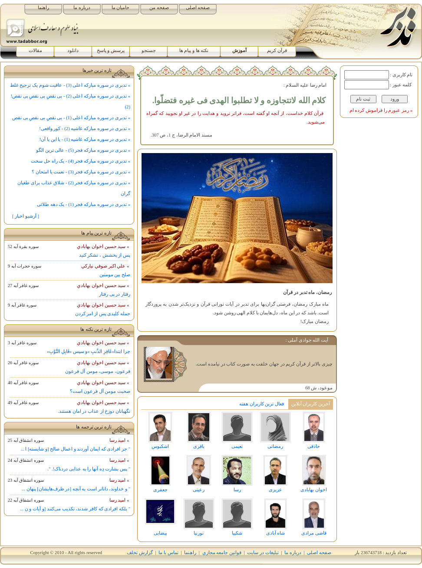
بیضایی (160, 517)
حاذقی (314, 430)
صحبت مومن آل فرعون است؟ (100, 391)
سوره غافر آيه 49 (23, 402)
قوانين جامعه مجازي (221, 552)
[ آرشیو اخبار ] (25, 216)
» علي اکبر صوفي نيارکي (105, 266)
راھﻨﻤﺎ (190, 552)
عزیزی (275, 473)
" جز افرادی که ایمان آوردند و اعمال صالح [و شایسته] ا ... (75, 449)
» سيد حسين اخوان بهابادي (103, 246)
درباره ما (81, 7)
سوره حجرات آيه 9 (24, 266)
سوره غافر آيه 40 (23, 382)
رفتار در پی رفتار (114, 294)
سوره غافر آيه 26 (23, 362)
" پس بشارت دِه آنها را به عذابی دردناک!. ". (88, 469)
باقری (198, 430)
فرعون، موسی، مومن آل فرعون (97, 371)
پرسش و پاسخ (111, 50)
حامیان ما (121, 7)
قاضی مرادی (314, 517)
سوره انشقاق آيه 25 (26, 440)
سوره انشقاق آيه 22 (26, 500)
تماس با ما (168, 552)
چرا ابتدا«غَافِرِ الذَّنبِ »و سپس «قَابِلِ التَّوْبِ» (88, 351)
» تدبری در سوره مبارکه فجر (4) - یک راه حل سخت (80, 161)
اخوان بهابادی (314, 473)
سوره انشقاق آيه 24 (26, 460)
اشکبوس (160, 430)
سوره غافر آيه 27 (23, 285)
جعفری (160, 473)
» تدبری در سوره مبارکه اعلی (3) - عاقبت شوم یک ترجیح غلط (70, 85)
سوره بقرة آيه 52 (23, 246)
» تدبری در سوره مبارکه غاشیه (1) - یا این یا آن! (85, 139)
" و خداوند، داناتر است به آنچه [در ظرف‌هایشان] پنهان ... (76, 488)
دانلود (73, 50)
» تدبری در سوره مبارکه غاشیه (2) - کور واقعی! (84, 128)
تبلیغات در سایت (262, 552)
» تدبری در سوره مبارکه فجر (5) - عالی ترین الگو (83, 150)
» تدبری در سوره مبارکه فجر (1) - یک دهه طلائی (83, 204)
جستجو (149, 50)
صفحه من (159, 7)
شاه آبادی (275, 517)
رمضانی (275, 430)
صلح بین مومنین (114, 274)
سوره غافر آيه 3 (22, 342)
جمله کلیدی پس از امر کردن (102, 313)
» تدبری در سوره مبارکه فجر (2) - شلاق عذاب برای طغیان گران (73, 188)
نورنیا (198, 517)
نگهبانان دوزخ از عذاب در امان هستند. (94, 411)
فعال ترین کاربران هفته (261, 404)
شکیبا (237, 517)
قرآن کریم (277, 50)
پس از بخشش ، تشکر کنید (104, 255)
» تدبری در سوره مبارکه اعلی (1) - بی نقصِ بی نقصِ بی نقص (71, 117)
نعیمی (237, 430)
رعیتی (198, 473)
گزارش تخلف (140, 552)
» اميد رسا (119, 440)
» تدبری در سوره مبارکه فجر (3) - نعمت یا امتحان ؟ (81, 172)
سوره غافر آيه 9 (22, 305)
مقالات (35, 50)
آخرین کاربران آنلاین (310, 404)
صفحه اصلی (198, 7)
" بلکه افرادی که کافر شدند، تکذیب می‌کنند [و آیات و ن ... (75, 508)
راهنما (43, 7)
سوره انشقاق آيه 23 (26, 480)
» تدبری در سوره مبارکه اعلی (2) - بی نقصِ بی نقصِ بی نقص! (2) (71, 101)
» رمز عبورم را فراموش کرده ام (380, 110)
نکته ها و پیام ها (194, 50)
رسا (237, 473)
